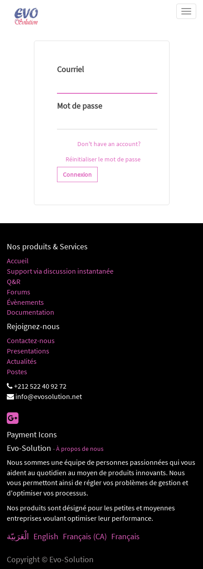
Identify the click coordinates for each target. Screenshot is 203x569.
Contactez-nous (31, 340)
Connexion (77, 174)
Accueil (17, 260)
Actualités (22, 361)
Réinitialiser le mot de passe (103, 159)
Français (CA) (85, 536)
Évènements (25, 302)
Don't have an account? (109, 144)
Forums (18, 291)
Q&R (13, 281)
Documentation (30, 312)
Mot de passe (79, 106)
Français (125, 536)
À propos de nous (80, 449)
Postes (17, 371)
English (45, 536)
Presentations (28, 350)
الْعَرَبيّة (18, 536)
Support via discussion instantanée (60, 270)
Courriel (70, 69)
